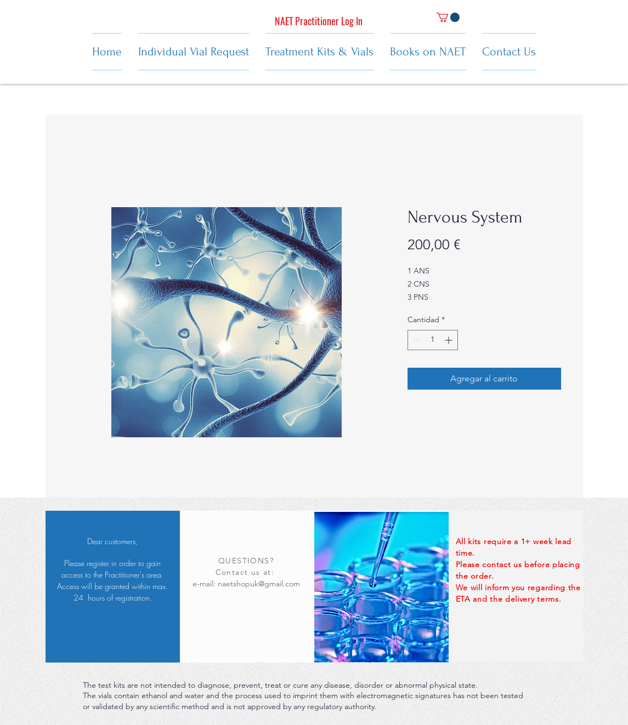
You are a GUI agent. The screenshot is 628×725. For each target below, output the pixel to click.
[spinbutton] (433, 340)
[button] (448, 17)
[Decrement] (416, 340)
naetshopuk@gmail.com (259, 584)
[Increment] (449, 340)
